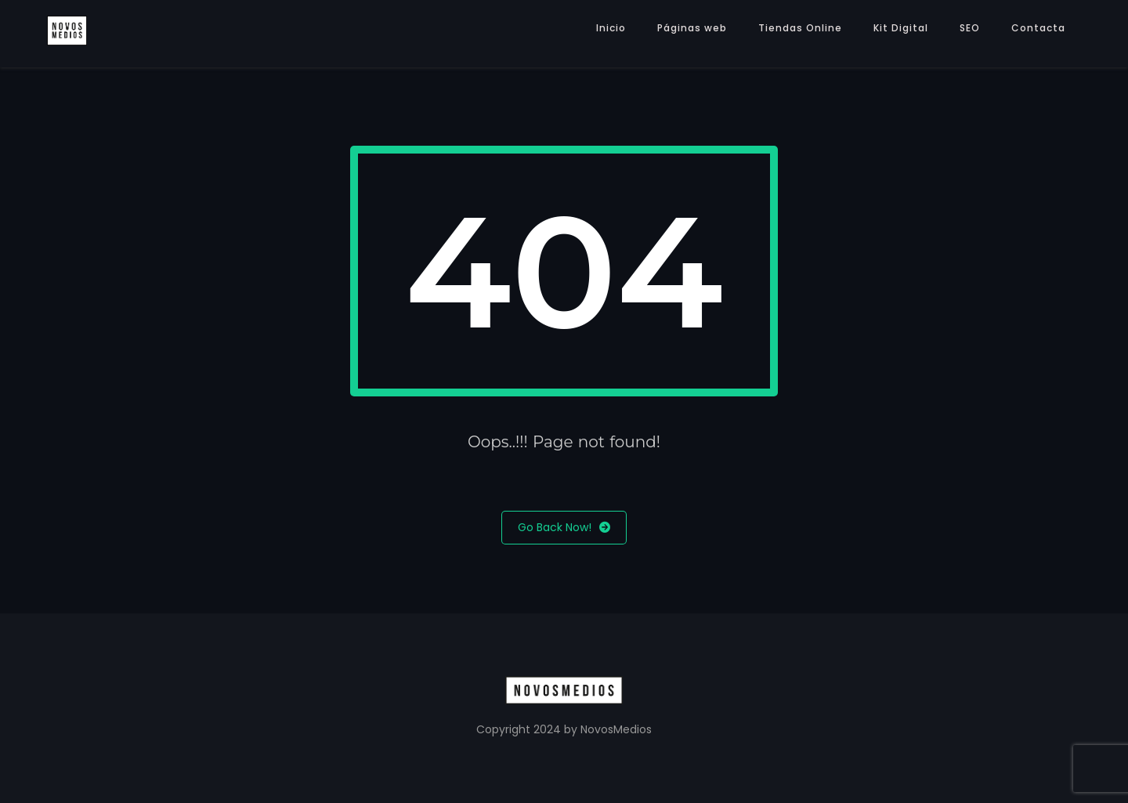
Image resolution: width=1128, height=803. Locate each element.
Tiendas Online (800, 27)
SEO (970, 27)
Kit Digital (900, 27)
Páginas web (692, 27)
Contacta (1038, 27)
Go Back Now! (564, 527)
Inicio (611, 27)
